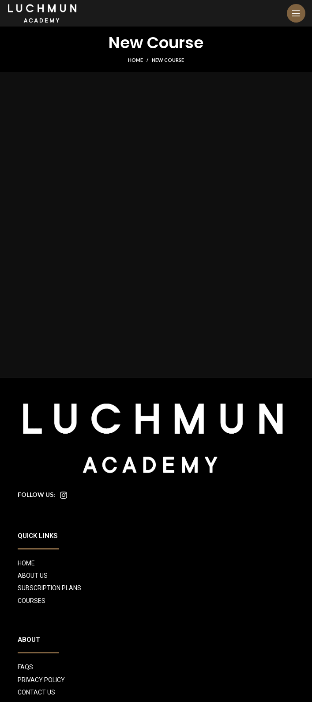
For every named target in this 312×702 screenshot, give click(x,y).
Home (135, 60)
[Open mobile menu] (296, 13)
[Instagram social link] (63, 495)
